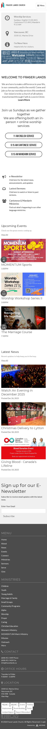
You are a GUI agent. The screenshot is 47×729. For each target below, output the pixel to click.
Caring (4, 622)
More (3, 645)
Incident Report (8, 712)
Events (4, 551)
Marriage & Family (9, 598)
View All (4, 235)
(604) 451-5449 (7, 658)
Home (4, 539)
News (3, 547)
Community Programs (10, 606)
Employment (7, 708)
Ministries (5, 559)
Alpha (3, 610)
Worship (5, 614)
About (4, 543)
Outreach (5, 642)
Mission (4, 638)
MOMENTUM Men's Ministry (14, 634)
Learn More (24, 100)
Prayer (4, 618)
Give (3, 571)
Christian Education (9, 626)
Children (5, 586)
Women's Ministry (9, 630)
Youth (3, 590)
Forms (29, 708)
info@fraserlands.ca (9, 663)
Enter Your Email (8, 506)
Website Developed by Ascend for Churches (23, 724)
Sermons (5, 563)
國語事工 (14, 705)
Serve (3, 567)
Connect (5, 555)
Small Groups (7, 602)
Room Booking (19, 708)
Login (43, 722)
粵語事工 (5, 705)
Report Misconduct (23, 712)
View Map (4, 696)
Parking (30, 705)
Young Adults (7, 594)
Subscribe (9, 516)
